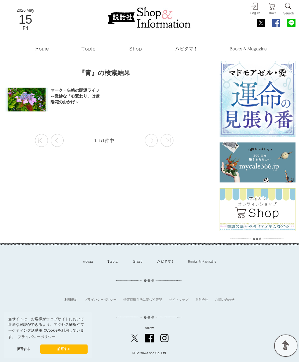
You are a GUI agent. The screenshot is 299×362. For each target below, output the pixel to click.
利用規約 (71, 299)
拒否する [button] (23, 349)
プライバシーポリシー (100, 299)
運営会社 (201, 299)
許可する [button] (64, 349)
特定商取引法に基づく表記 (143, 299)
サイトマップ (178, 299)
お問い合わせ (224, 299)
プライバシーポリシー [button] (36, 337)
